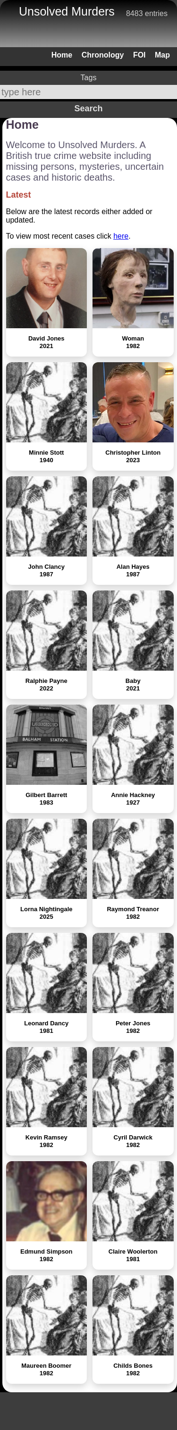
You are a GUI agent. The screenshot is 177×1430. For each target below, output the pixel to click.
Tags (89, 78)
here (120, 236)
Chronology (103, 55)
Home (61, 55)
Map (162, 55)
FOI (139, 55)
